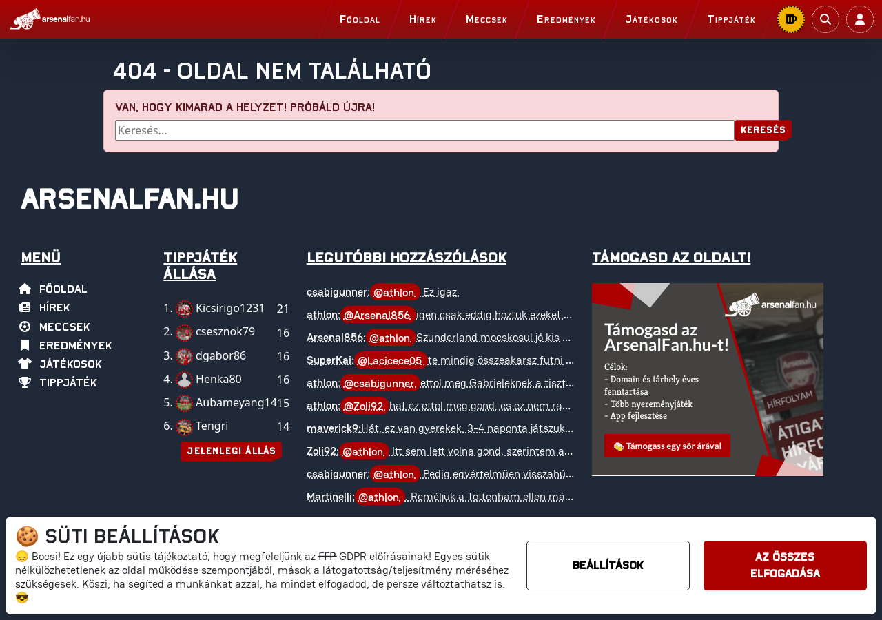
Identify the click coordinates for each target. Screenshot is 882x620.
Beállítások (608, 565)
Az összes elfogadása (785, 565)
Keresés (763, 130)
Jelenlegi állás (231, 451)
